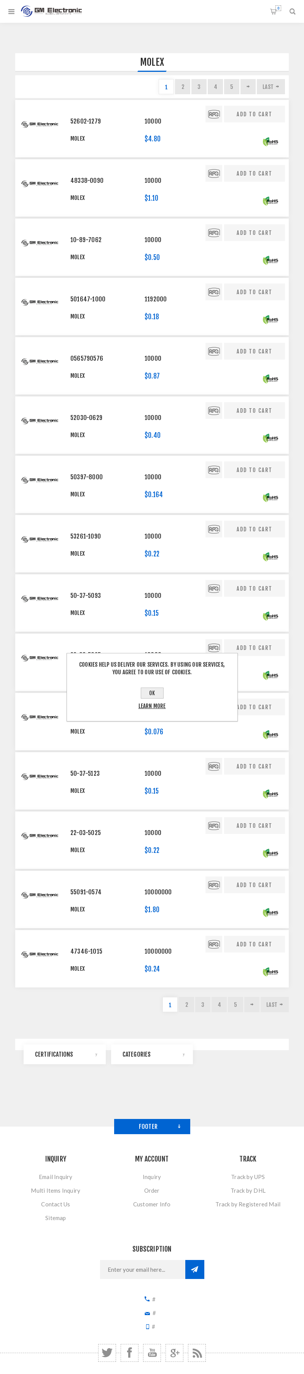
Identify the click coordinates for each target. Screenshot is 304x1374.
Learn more (152, 706)
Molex (77, 138)
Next (248, 86)
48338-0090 (86, 180)
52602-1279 (85, 121)
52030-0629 (86, 418)
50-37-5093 (85, 595)
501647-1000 (87, 299)
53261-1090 (85, 536)
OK (152, 693)
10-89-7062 (86, 240)
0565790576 (86, 358)
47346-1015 (86, 951)
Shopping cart (278, 8)
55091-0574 (86, 892)
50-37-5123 (85, 773)
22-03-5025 (85, 833)
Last (268, 86)
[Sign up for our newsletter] (142, 1269)
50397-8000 (86, 477)
